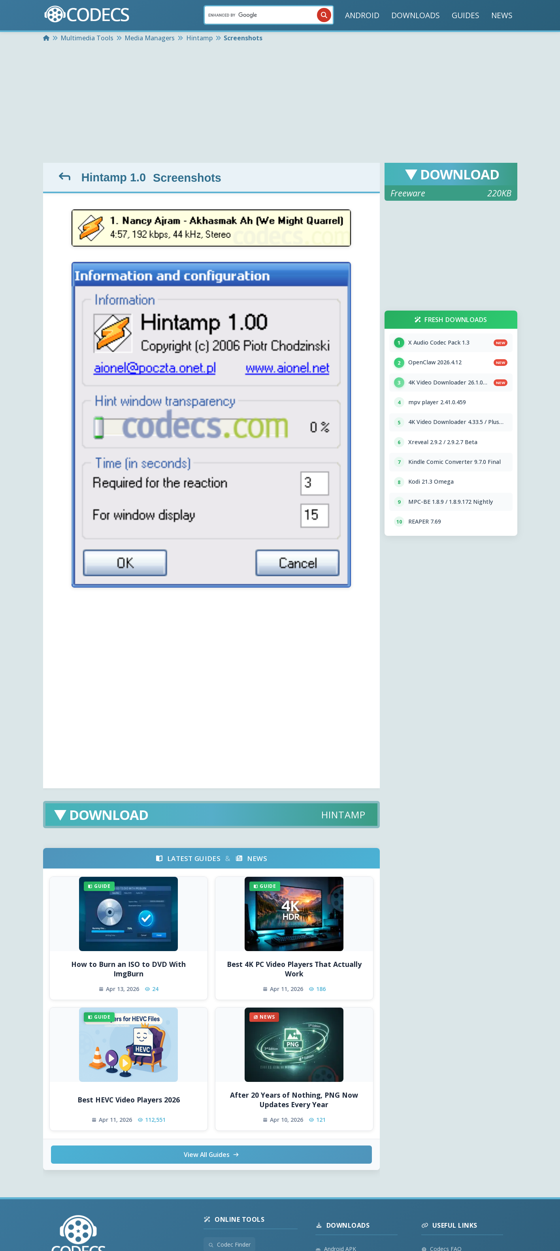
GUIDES (465, 15)
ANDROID (362, 15)
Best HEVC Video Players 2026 (128, 1099)
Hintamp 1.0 (113, 177)
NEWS (502, 15)
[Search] (269, 15)
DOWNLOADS (415, 15)
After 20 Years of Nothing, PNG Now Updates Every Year (294, 1100)
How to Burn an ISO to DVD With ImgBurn (128, 969)
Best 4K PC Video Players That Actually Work (294, 969)
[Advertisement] (280, 103)
